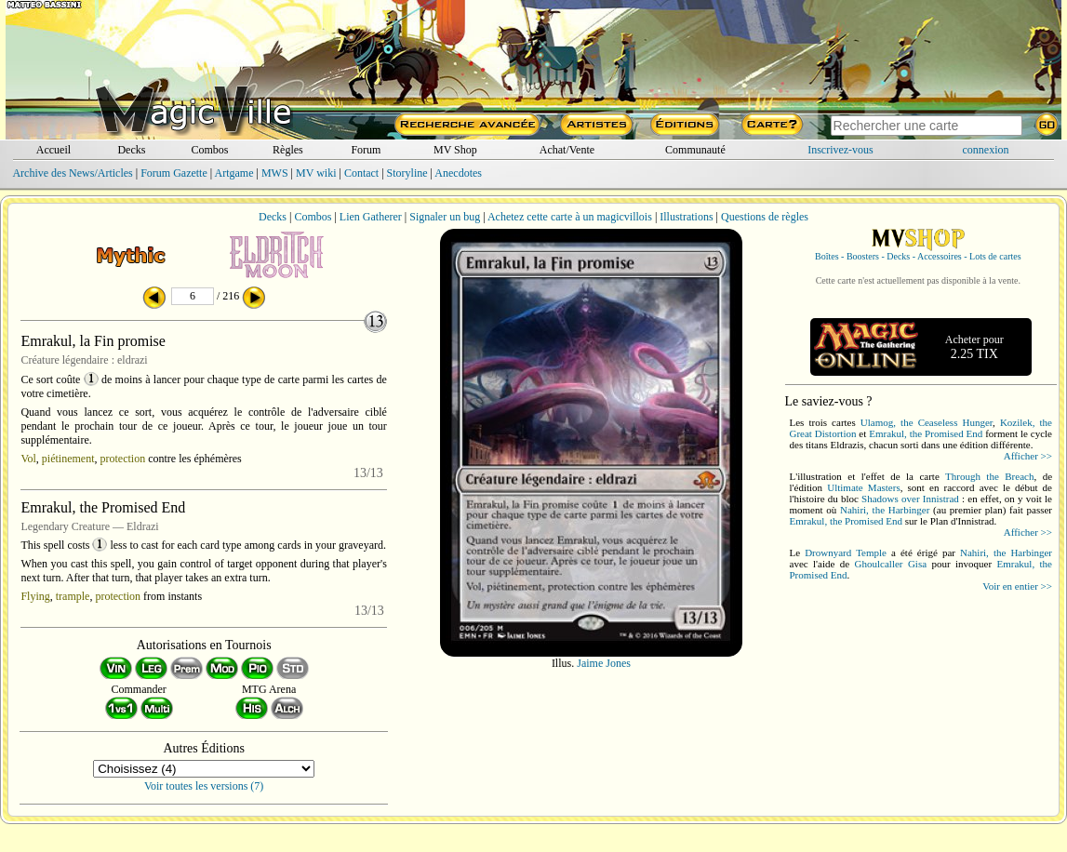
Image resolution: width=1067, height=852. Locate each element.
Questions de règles (764, 216)
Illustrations (686, 216)
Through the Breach (989, 476)
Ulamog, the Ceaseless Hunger (926, 422)
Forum (365, 149)
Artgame (234, 173)
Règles (288, 149)
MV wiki (316, 173)
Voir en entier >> (1017, 586)
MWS (274, 173)
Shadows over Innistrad (910, 498)
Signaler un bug (444, 216)
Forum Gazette (173, 173)
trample (73, 596)
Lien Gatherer (371, 216)
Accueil (53, 149)
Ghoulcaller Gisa (891, 563)
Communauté (695, 149)
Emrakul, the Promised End (925, 433)
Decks (131, 149)
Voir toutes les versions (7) (203, 785)
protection (123, 458)
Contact (361, 173)
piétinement (68, 458)
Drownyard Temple (846, 552)
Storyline (407, 173)
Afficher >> (1028, 455)
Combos (209, 149)
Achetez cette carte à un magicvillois (569, 216)
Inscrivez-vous (840, 149)
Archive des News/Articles (72, 173)
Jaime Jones (604, 663)
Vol (27, 458)
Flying (34, 596)
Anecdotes (458, 173)
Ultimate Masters (863, 487)
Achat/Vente (567, 149)
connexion (986, 149)
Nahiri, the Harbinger (884, 509)
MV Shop (455, 149)
